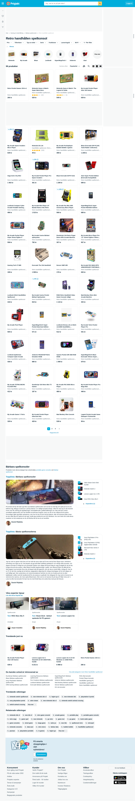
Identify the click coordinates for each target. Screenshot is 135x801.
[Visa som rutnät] (93, 66)
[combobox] (71, 3)
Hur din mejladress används (40, 750)
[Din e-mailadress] (46, 746)
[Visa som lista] (97, 66)
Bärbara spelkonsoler (31, 33)
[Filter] (3, 27)
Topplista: (11, 477)
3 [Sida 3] (55, 428)
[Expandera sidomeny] (3, 11)
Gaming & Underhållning (17, 33)
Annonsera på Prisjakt (40, 768)
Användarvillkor (88, 762)
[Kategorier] (2, 3)
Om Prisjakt (62, 762)
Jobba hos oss (63, 771)
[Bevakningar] (3, 22)
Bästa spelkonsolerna (26, 532)
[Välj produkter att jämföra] (84, 66)
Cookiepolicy (87, 768)
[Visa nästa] (59, 428)
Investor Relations (64, 777)
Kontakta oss (62, 768)
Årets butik (11, 777)
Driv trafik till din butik (39, 765)
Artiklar (9, 768)
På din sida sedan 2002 (15, 765)
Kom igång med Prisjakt (15, 762)
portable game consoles (43, 470)
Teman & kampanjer (14, 774)
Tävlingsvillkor (88, 765)
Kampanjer (11, 784)
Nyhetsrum (61, 774)
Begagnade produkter (14, 787)
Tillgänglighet (62, 780)
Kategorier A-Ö (12, 780)
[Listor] (3, 16)
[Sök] (100, 3)
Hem (7, 33)
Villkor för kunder (38, 777)
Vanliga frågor (62, 765)
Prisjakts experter (13, 771)
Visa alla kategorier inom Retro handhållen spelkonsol (85, 672)
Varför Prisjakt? (37, 762)
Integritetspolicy (88, 771)
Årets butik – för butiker (40, 771)
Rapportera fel (54, 432)
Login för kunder (38, 774)
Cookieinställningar (89, 774)
